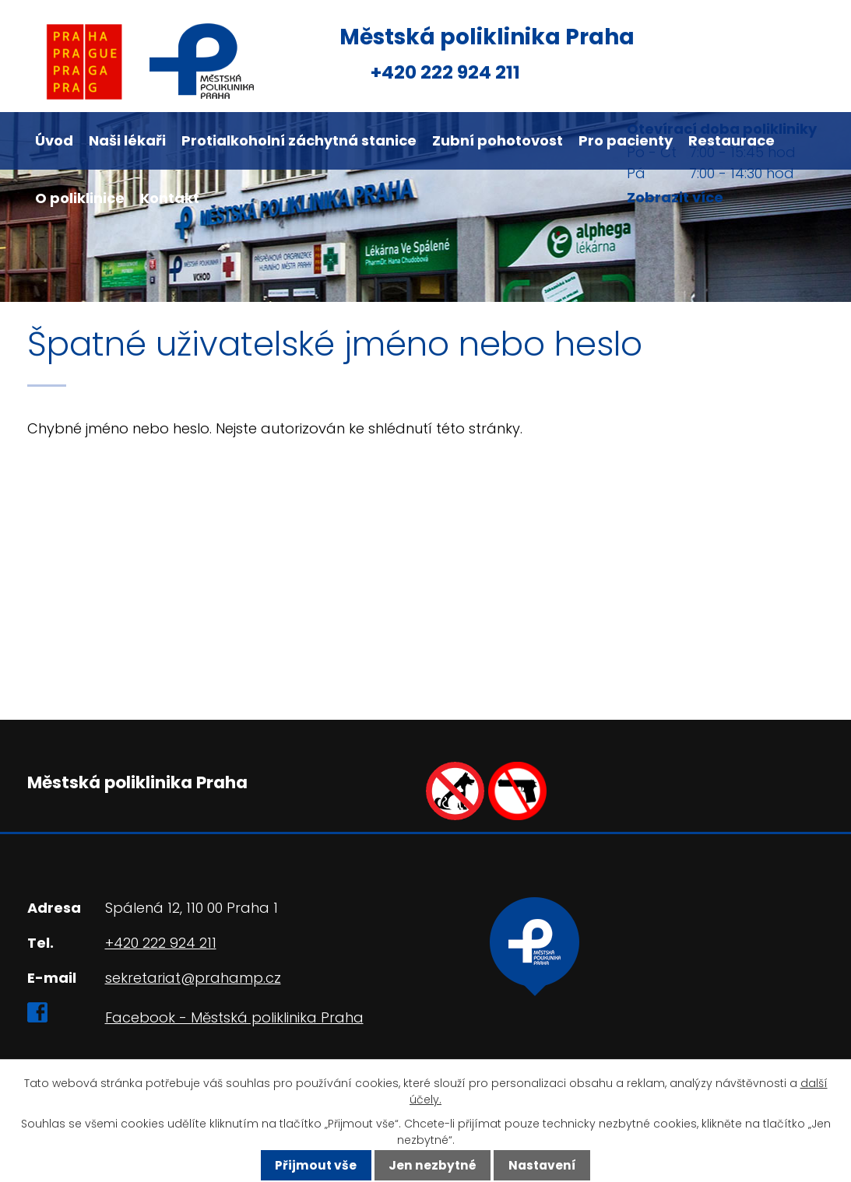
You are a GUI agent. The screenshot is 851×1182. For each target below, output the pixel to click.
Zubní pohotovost (497, 140)
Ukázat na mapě (586, 995)
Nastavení (542, 1165)
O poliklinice (80, 198)
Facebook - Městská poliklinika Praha (234, 1017)
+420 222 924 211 (445, 72)
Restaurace (731, 140)
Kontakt (169, 198)
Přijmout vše (316, 1165)
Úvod (54, 140)
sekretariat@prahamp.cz (193, 977)
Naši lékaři (127, 140)
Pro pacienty (625, 140)
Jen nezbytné (432, 1165)
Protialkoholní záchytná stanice (299, 140)
